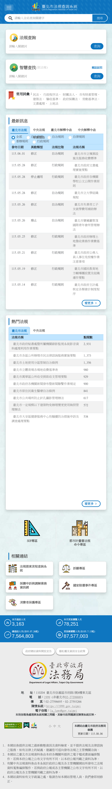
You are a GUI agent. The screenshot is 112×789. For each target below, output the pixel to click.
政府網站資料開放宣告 (38, 651)
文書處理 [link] (39, 103)
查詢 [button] (97, 46)
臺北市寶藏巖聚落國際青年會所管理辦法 (86, 225)
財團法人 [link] (69, 94)
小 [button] (50, 725)
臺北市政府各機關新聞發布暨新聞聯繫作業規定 (44, 383)
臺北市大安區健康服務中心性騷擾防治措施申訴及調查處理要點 (45, 418)
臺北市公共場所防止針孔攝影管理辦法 (38, 397)
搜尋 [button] (100, 17)
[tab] (19, 130)
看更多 (89, 303)
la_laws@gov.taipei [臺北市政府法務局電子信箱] (63, 710)
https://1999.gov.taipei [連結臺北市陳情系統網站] (63, 705)
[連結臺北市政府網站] (34, 725)
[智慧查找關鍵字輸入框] (50, 76)
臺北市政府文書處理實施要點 (85, 167)
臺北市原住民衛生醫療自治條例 (34, 390)
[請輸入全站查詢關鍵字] (52, 18)
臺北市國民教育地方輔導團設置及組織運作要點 (86, 273)
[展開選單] (8, 7)
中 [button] (54, 725)
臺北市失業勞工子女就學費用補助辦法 (85, 209)
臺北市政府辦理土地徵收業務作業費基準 (86, 241)
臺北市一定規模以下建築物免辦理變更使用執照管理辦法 (45, 407)
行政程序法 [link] (50, 94)
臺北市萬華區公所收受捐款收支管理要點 (40, 376)
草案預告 (39, 137)
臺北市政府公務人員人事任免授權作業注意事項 (86, 257)
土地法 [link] (53, 103)
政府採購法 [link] (70, 98)
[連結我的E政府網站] (26, 725)
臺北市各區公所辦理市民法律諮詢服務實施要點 (44, 355)
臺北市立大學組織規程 (85, 195)
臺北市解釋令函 (61, 129)
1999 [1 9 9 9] (47, 696)
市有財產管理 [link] (88, 94)
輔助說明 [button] (97, 67)
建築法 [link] (37, 98)
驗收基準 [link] (52, 98)
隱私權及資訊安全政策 (72, 651)
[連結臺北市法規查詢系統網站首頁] (54, 6)
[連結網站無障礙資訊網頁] (13, 725)
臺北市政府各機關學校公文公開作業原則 (86, 181)
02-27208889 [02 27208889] (73, 696)
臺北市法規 (19, 130)
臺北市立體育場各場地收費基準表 (35, 369)
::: (2, 25)
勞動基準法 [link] (89, 98)
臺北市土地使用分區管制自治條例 (35, 362)
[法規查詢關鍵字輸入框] (50, 46)
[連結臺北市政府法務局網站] (56, 672)
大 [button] (59, 725)
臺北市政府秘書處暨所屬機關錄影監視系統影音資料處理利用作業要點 (45, 346)
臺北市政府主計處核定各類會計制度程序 (86, 289)
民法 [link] (36, 94)
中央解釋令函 (87, 129)
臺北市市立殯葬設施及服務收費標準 (85, 155)
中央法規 (39, 129)
